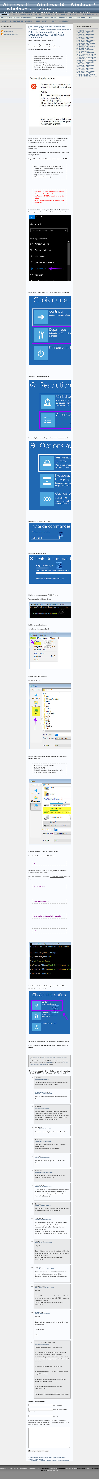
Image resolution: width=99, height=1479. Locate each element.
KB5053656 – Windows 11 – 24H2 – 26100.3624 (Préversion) (86, 41)
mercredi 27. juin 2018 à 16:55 (43, 1129)
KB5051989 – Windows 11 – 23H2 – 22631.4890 (85, 69)
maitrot (37, 1312)
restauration (49, 1057)
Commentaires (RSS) (11, 34)
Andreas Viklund (71, 1472)
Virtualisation (51, 18)
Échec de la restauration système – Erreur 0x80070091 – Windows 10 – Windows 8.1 (47, 35)
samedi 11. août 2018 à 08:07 (43, 1205)
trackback (43, 1064)
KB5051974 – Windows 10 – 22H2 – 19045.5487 (85, 62)
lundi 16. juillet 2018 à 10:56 (42, 1157)
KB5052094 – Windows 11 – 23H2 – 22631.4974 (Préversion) (86, 56)
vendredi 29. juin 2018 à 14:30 (43, 1141)
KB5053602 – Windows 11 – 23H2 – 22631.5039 (85, 47)
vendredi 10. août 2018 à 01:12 (43, 1186)
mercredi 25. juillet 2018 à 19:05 (43, 1172)
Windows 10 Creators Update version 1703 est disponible (50, 29)
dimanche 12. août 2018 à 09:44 (43, 1242)
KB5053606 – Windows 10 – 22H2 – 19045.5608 (85, 44)
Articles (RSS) (8, 31)
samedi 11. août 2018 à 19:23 (43, 1219)
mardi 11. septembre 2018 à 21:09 (44, 1287)
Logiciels (63, 18)
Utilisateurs (75, 14)
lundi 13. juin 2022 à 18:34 (42, 1344)
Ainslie (88, 1472)
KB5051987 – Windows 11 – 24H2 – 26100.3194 (85, 65)
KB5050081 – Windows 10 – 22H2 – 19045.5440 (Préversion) (86, 72)
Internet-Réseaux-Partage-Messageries (17, 18)
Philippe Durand (52, 1474)
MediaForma (81, 18)
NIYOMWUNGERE (41, 1092)
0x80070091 (36, 1057)
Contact (52, 21)
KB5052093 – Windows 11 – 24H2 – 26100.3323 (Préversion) (86, 59)
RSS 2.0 (49, 1062)
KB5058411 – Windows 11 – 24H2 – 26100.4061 (85, 38)
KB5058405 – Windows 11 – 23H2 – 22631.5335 (85, 34)
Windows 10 (62, 1057)
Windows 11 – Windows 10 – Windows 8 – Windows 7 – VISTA (49, 7)
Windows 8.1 (33, 1059)
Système (64, 14)
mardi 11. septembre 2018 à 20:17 (44, 1268)
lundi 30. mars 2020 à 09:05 (42, 1313)
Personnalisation (90, 14)
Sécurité (39, 18)
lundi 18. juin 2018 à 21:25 (42, 1108)
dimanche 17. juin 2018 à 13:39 (43, 1093)
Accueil (4, 14)
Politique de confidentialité (21, 14)
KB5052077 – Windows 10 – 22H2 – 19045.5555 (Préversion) (86, 53)
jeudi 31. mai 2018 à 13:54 (42, 1079)
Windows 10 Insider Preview (36, 21)
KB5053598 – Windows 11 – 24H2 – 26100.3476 (85, 50)
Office (71, 18)
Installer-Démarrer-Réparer (47, 14)
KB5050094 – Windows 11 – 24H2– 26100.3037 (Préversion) (86, 75)
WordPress (53, 1472)
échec (42, 1057)
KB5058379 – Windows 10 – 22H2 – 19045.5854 (85, 31)
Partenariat (64, 21)
